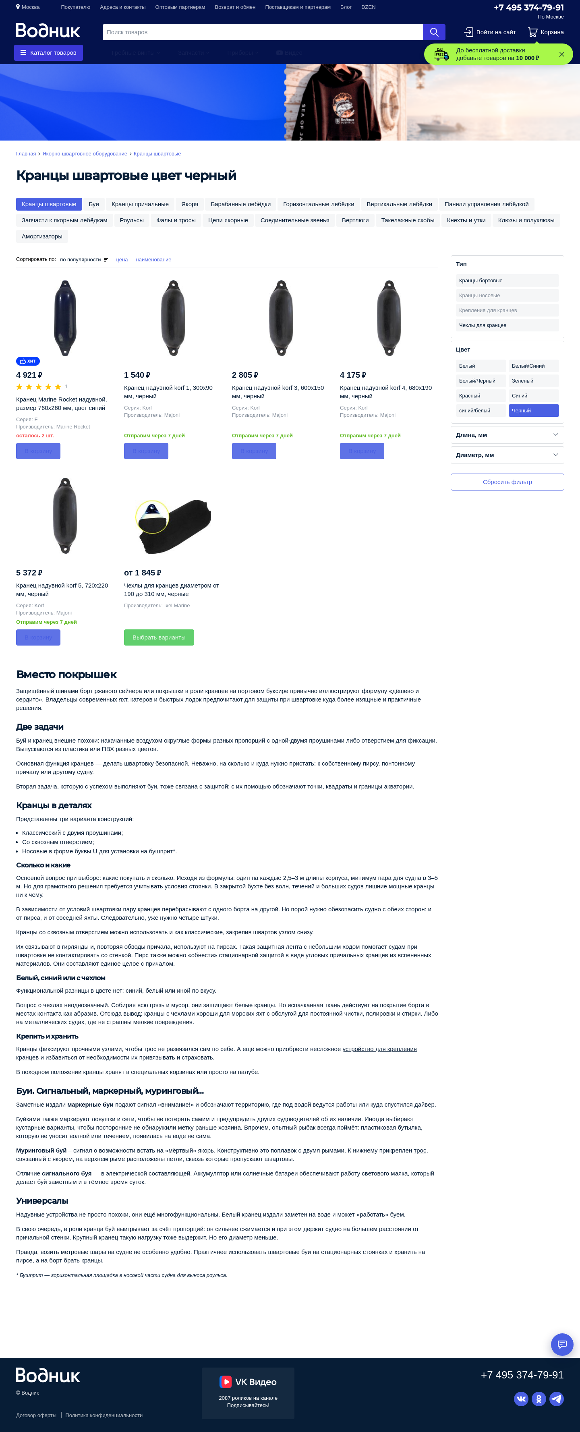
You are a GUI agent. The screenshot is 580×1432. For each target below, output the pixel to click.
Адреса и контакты (122, 7)
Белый (467, 366)
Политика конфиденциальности (104, 1415)
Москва (30, 7)
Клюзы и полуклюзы (526, 220)
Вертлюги (355, 220)
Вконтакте (521, 1399)
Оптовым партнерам (180, 7)
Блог (346, 7)
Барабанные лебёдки (241, 204)
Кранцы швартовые (49, 204)
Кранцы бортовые (481, 280)
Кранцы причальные (140, 204)
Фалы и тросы (176, 220)
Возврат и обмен (235, 7)
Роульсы (132, 220)
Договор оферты (36, 1415)
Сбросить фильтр (507, 481)
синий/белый (474, 411)
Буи (94, 204)
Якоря (189, 204)
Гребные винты (133, 52)
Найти (434, 32)
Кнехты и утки (466, 220)
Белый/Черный (477, 381)
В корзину (38, 450)
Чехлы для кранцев (482, 325)
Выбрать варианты (159, 637)
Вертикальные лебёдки (400, 204)
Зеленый (522, 381)
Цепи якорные (228, 220)
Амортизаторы (42, 236)
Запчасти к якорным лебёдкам (65, 220)
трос (420, 1150)
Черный (521, 411)
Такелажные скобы (408, 220)
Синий (519, 396)
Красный (469, 396)
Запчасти (191, 52)
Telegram (556, 1399)
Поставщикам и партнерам (298, 7)
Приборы (240, 52)
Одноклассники (539, 1399)
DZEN (368, 7)
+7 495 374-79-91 (529, 7)
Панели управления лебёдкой (487, 204)
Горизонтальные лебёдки (318, 204)
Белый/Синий (528, 366)
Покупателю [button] (75, 7)
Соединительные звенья (295, 220)
